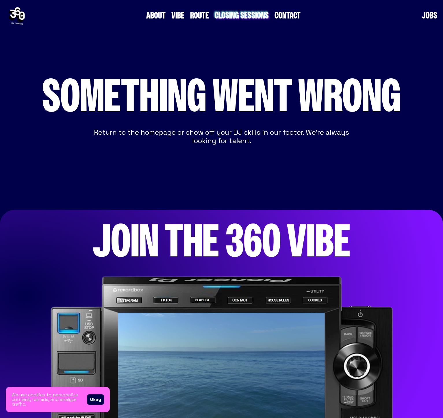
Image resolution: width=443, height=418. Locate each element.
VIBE (177, 16)
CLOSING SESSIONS (242, 16)
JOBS (429, 16)
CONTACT (288, 16)
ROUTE (199, 16)
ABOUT (156, 16)
